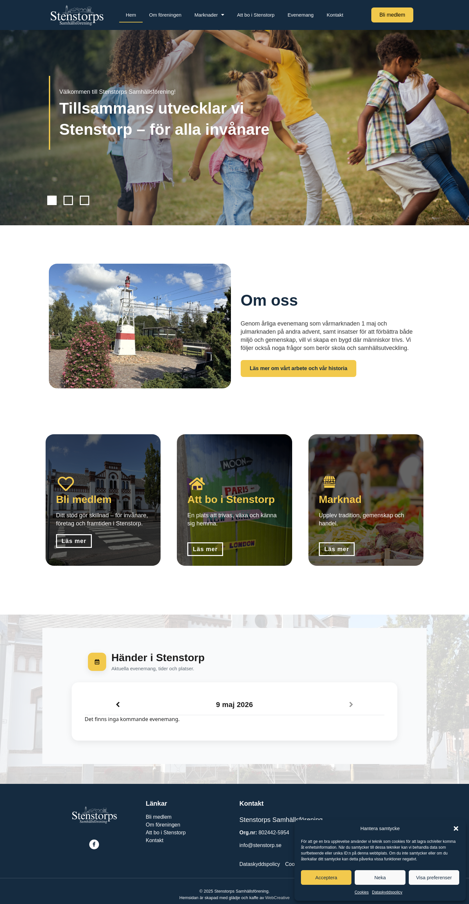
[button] (456, 828)
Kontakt (335, 15)
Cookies (362, 892)
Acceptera (326, 877)
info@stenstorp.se (260, 845)
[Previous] (118, 704)
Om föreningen (165, 15)
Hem (131, 15)
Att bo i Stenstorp (256, 15)
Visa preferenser (434, 877)
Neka (380, 877)
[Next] (351, 704)
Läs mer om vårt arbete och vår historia (299, 368)
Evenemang (301, 15)
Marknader (209, 15)
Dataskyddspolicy (387, 892)
